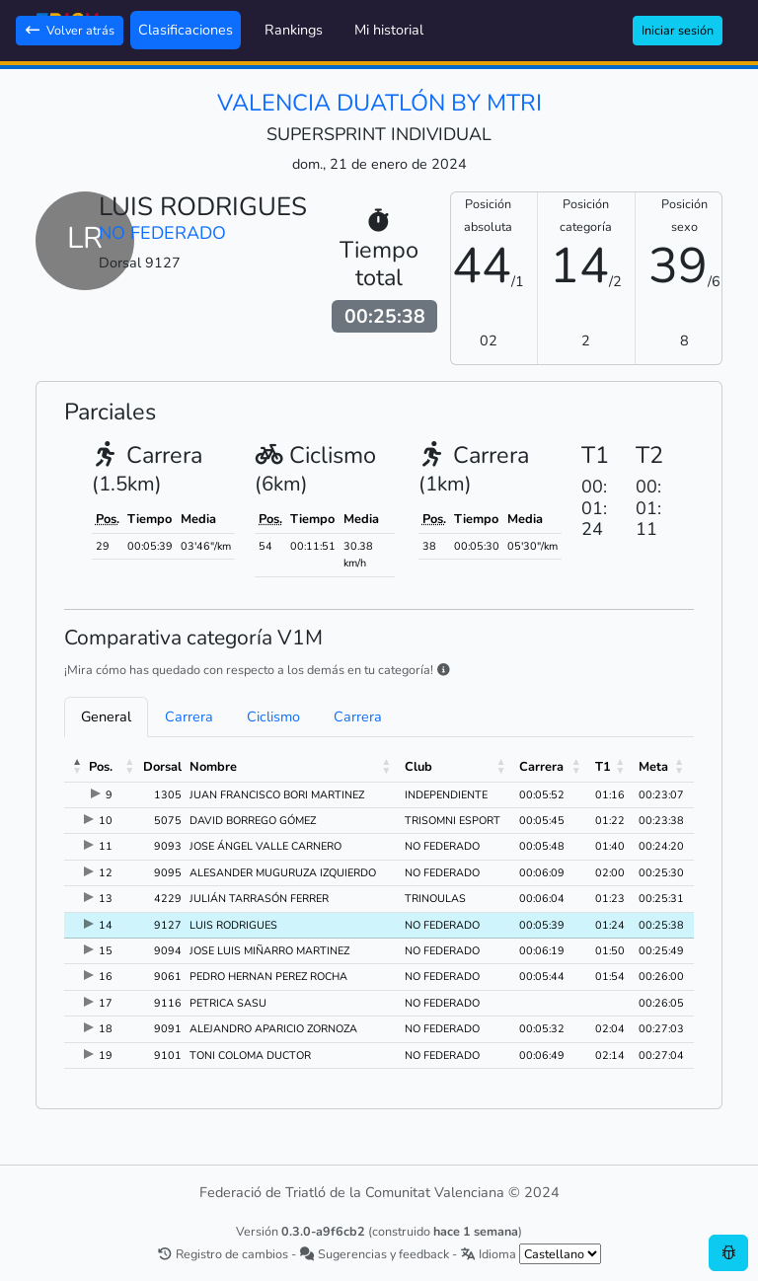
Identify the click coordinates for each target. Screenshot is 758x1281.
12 (106, 873)
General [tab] (106, 716)
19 (106, 1055)
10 (106, 820)
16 (106, 976)
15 (106, 950)
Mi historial (388, 29)
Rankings (294, 29)
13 (106, 898)
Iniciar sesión (678, 30)
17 (106, 1003)
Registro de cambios (222, 1253)
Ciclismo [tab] (273, 716)
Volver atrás (69, 30)
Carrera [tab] (189, 716)
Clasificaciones (185, 29)
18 (106, 1028)
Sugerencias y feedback (374, 1253)
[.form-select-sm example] (560, 1253)
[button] (78, 767)
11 (106, 846)
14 (106, 925)
